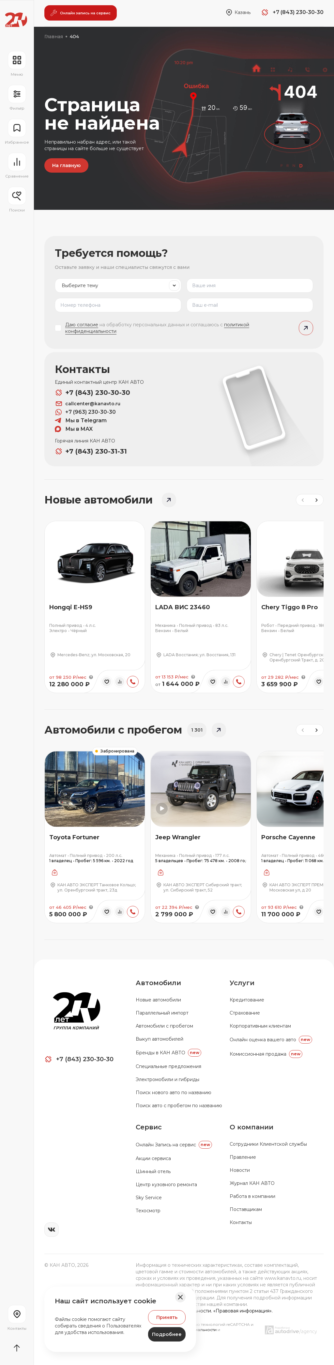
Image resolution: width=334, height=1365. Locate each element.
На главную (66, 165)
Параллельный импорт (162, 1013)
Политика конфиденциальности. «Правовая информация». (204, 1311)
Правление (243, 1157)
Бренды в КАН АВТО (168, 1053)
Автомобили (158, 983)
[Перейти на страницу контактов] (16, 1318)
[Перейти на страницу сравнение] (16, 166)
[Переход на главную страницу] (16, 19)
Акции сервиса (153, 1158)
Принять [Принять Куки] (166, 1317)
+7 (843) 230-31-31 (91, 451)
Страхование (245, 1013)
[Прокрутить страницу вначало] (16, 1348)
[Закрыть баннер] (180, 1297)
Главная (53, 36)
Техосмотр (148, 1211)
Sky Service (149, 1198)
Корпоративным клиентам (260, 1026)
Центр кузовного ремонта (166, 1184)
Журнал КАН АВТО (252, 1183)
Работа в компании (252, 1196)
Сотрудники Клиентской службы (268, 1144)
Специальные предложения (168, 1066)
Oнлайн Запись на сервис (174, 1145)
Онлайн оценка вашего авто (271, 1040)
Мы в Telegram (81, 420)
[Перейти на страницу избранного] (16, 132)
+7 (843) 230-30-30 (92, 392)
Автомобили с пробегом (164, 1026)
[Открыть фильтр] (16, 98)
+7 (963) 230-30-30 (85, 412)
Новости (240, 1170)
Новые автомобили (158, 1000)
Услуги (242, 983)
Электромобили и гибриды (167, 1079)
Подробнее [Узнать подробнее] (167, 1334)
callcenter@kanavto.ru (87, 404)
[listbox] (118, 285)
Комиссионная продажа (266, 1054)
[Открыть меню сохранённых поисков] (16, 200)
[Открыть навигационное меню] (16, 64)
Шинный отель (153, 1171)
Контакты (241, 1222)
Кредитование (247, 1000)
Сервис (149, 1127)
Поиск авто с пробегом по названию (179, 1106)
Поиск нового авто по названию (173, 1092)
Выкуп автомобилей (159, 1039)
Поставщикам (246, 1209)
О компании (251, 1127)
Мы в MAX (74, 429)
